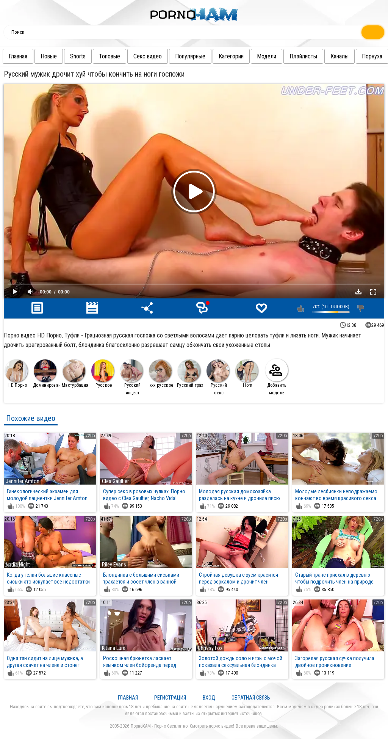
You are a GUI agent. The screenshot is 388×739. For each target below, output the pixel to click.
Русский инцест (131, 377)
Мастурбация (75, 373)
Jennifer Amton (22, 481)
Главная (34, 56)
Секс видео (164, 56)
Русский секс (218, 377)
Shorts (94, 56)
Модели (283, 56)
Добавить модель (276, 377)
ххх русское (161, 373)
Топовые (125, 56)
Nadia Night (18, 565)
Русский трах (190, 373)
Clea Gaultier (115, 481)
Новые (65, 56)
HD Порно (16, 373)
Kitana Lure (113, 648)
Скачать (358, 291)
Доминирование (46, 373)
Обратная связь (251, 698)
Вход (209, 698)
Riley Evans (114, 565)
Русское (102, 373)
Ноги (246, 373)
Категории (247, 56)
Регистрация (170, 698)
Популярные (206, 56)
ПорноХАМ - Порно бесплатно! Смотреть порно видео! (182, 726)
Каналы (356, 56)
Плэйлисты (319, 56)
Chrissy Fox (210, 648)
